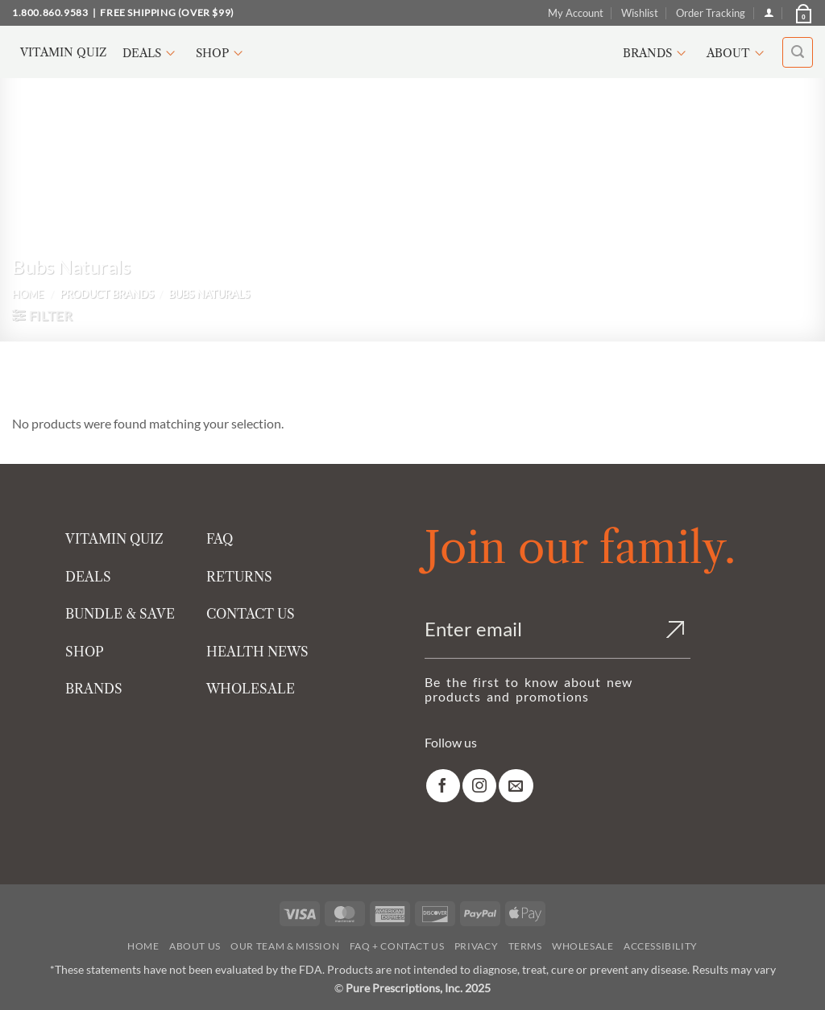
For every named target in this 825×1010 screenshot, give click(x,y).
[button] (802, 12)
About (738, 53)
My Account (575, 12)
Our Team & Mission (284, 946)
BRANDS (93, 689)
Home (28, 294)
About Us (195, 946)
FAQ (219, 539)
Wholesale (583, 946)
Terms (525, 946)
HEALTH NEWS (257, 652)
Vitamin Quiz (63, 52)
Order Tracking (710, 12)
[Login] (769, 12)
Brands (656, 53)
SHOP (84, 652)
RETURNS (239, 577)
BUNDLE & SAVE (120, 614)
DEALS (88, 577)
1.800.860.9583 (50, 12)
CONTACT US (250, 614)
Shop (221, 53)
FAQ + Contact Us (397, 946)
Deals (151, 53)
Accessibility (661, 946)
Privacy (476, 946)
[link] (443, 785)
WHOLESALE (250, 689)
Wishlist (639, 12)
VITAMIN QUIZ (114, 539)
